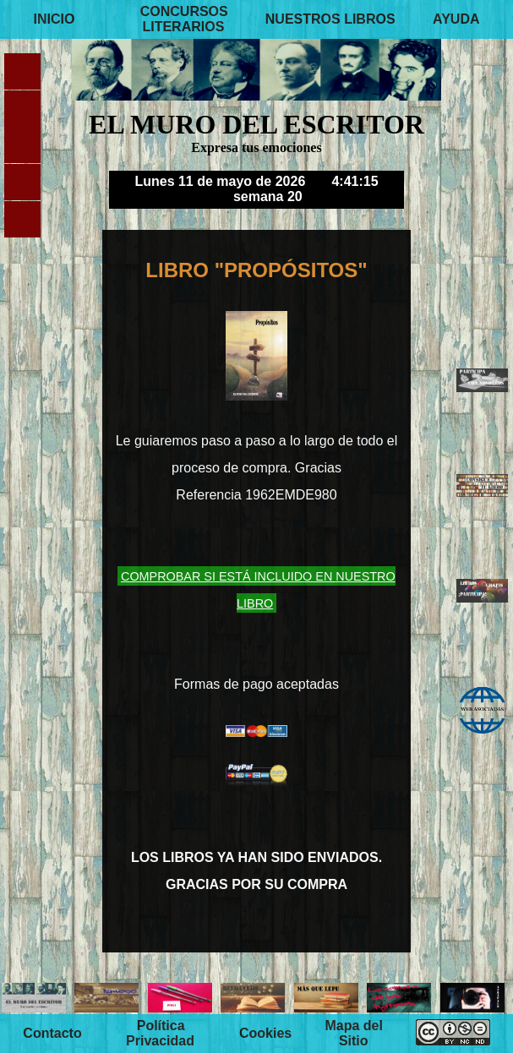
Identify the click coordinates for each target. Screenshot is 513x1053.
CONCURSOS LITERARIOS (184, 19)
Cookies (265, 1033)
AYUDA (456, 19)
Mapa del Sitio (353, 1033)
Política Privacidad (160, 1033)
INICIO (53, 19)
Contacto (52, 1033)
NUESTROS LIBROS (330, 19)
